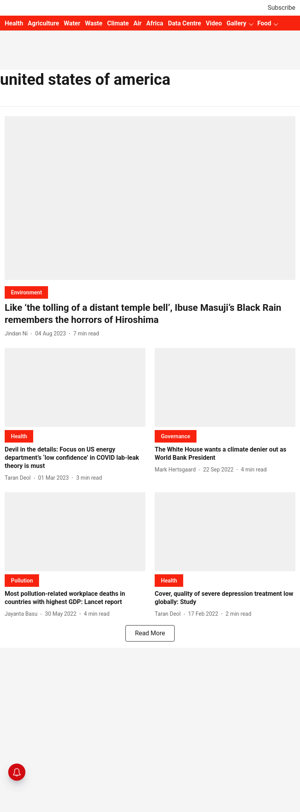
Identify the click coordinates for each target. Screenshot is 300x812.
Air (138, 23)
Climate (118, 23)
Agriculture (43, 23)
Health (14, 23)
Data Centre (184, 23)
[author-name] (18, 334)
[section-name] (26, 292)
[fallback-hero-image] (150, 198)
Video (214, 23)
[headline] (150, 314)
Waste (94, 23)
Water (72, 23)
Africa (154, 23)
